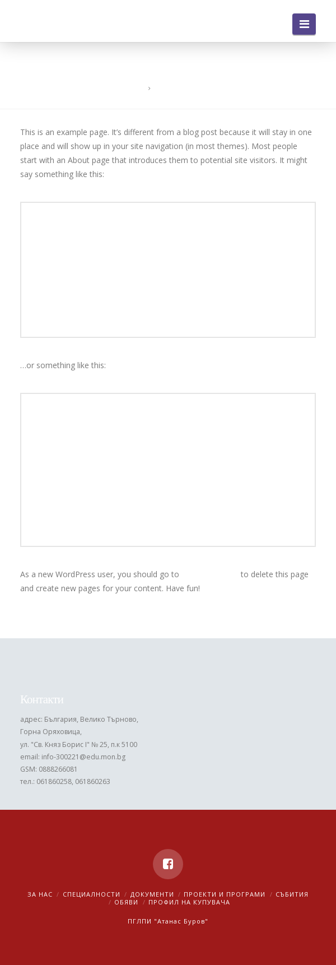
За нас (40, 894)
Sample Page (176, 88)
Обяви (126, 902)
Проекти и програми (224, 894)
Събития (292, 894)
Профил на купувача (189, 902)
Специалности (91, 894)
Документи (152, 894)
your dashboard (210, 574)
